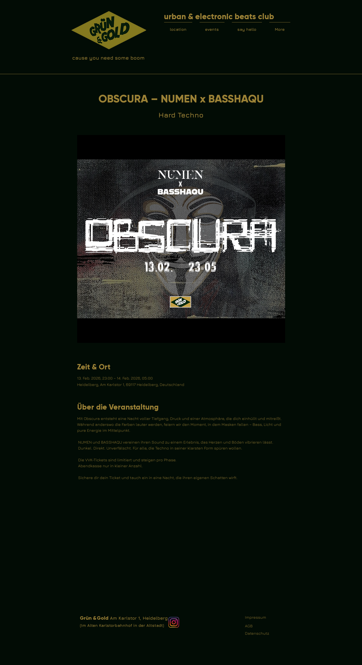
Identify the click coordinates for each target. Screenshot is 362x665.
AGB (249, 626)
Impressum (255, 617)
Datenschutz (257, 633)
